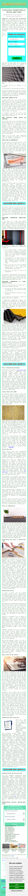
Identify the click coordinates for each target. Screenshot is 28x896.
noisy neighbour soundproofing (16, 760)
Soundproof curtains (7, 629)
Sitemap (3, 880)
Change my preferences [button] (16, 890)
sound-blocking (22, 495)
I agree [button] (16, 884)
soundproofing (5, 24)
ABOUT (17, 7)
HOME (11, 7)
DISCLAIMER (24, 7)
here (15, 796)
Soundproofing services (12, 786)
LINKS (14, 7)
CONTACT (20, 7)
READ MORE (11, 447)
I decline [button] (17, 887)
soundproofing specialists (8, 381)
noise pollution (22, 792)
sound (9, 82)
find (6, 775)
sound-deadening (10, 470)
